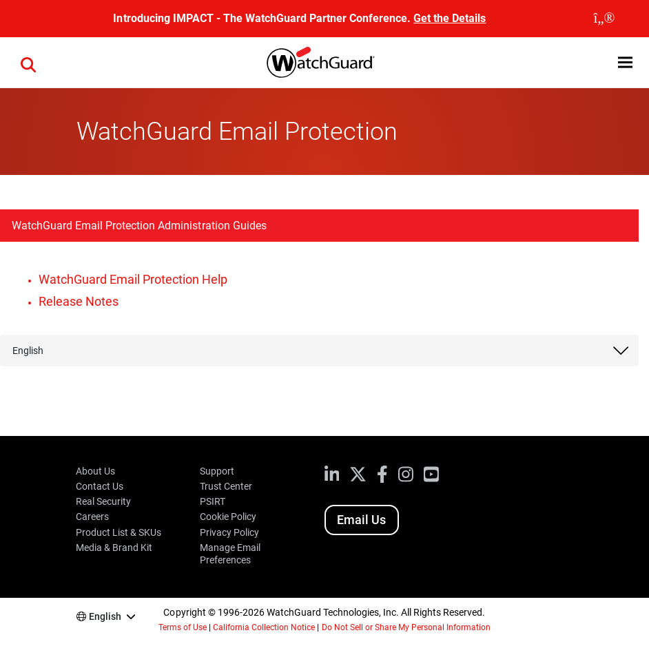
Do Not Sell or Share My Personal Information (406, 627)
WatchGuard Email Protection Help (133, 279)
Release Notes (79, 301)
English (27, 350)
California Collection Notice (264, 627)
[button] (625, 62)
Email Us (361, 519)
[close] (604, 18)
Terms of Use (182, 627)
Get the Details (449, 18)
